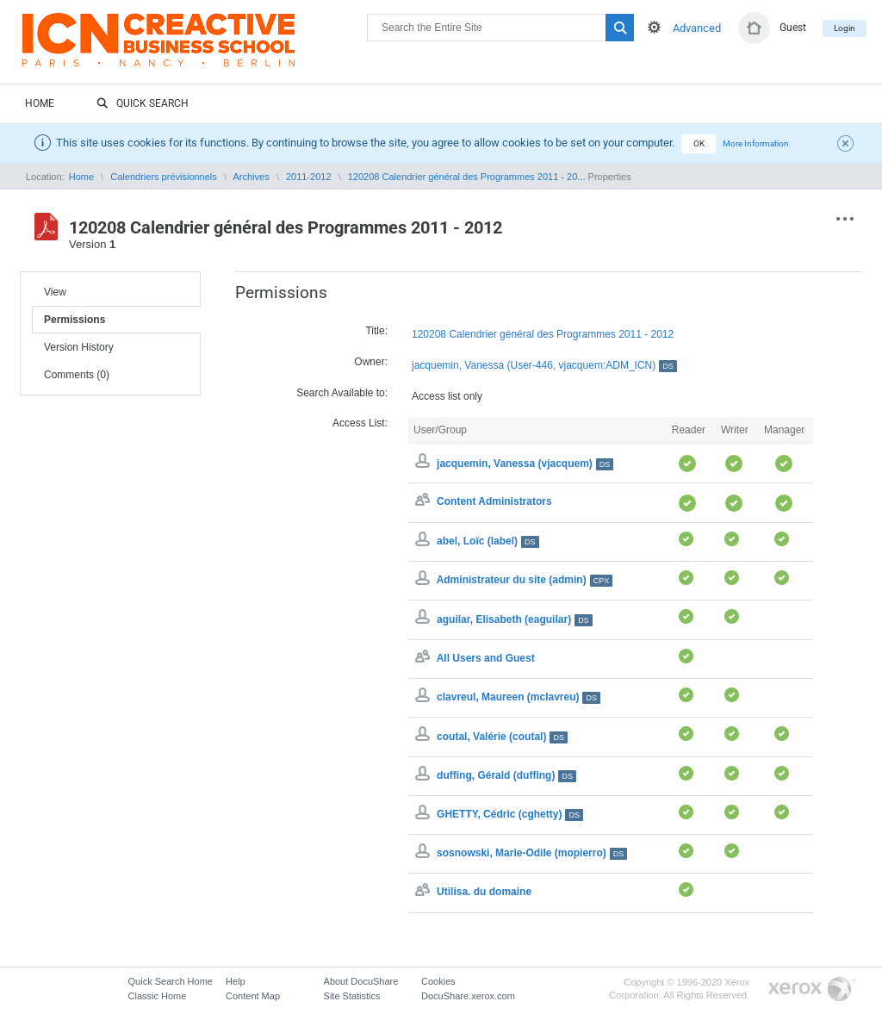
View (55, 292)
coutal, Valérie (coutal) (502, 737)
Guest (793, 28)
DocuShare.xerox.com (468, 996)
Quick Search (142, 104)
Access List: (360, 423)
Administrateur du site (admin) (525, 580)
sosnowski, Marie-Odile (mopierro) (532, 853)
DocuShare (194, 48)
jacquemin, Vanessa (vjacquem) (525, 463)
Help (235, 981)
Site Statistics (352, 996)
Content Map (253, 996)
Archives (251, 176)
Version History (79, 347)
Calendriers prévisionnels (163, 176)
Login (844, 28)
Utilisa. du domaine (484, 892)
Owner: (371, 362)
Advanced (697, 28)
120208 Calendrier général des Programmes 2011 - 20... (467, 176)
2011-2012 (309, 176)
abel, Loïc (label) (488, 541)
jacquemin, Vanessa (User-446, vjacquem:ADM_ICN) (544, 365)
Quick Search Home (170, 981)
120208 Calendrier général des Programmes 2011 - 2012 (543, 334)
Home (39, 103)
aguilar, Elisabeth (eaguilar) (515, 619)
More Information (756, 143)
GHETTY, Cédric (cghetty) (510, 814)
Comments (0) (76, 375)
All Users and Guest (486, 658)
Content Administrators (494, 502)
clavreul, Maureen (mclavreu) (518, 697)
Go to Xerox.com (812, 989)
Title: (376, 331)
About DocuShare (361, 981)
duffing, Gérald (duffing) (506, 775)
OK (699, 143)
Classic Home (157, 996)
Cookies (438, 981)
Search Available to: (342, 393)
